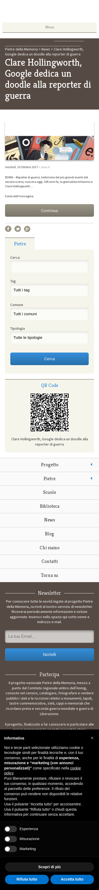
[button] (92, 738)
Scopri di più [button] (49, 867)
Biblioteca (49, 506)
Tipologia (17, 328)
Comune (16, 304)
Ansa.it (45, 167)
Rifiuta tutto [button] (26, 879)
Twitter (18, 229)
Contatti (49, 561)
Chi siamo (49, 548)
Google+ (27, 229)
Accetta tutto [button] (72, 879)
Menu (49, 27)
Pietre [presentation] (20, 244)
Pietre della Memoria (49, 12)
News (49, 520)
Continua (49, 210)
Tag (13, 281)
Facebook (8, 229)
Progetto (49, 465)
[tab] (20, 243)
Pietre (49, 478)
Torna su (49, 575)
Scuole (49, 492)
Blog (49, 534)
